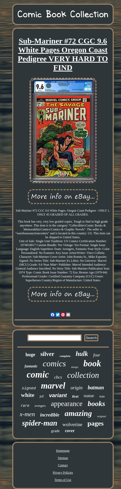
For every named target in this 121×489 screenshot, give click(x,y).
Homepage (63, 450)
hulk (82, 353)
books (96, 403)
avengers (40, 406)
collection (83, 375)
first (75, 396)
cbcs (58, 377)
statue (89, 395)
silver (47, 354)
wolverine (72, 424)
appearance (66, 404)
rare (25, 406)
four (96, 355)
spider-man (39, 423)
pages (95, 423)
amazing (78, 413)
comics (54, 363)
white (27, 395)
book (92, 363)
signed (29, 388)
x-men (27, 414)
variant (58, 395)
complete (65, 355)
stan (102, 396)
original (101, 416)
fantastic (31, 366)
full (42, 396)
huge (30, 354)
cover (70, 430)
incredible (49, 415)
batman (96, 387)
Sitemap (63, 458)
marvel (53, 385)
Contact (63, 465)
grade (55, 431)
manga (74, 367)
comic (38, 374)
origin (76, 387)
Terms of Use (62, 480)
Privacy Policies (63, 472)
